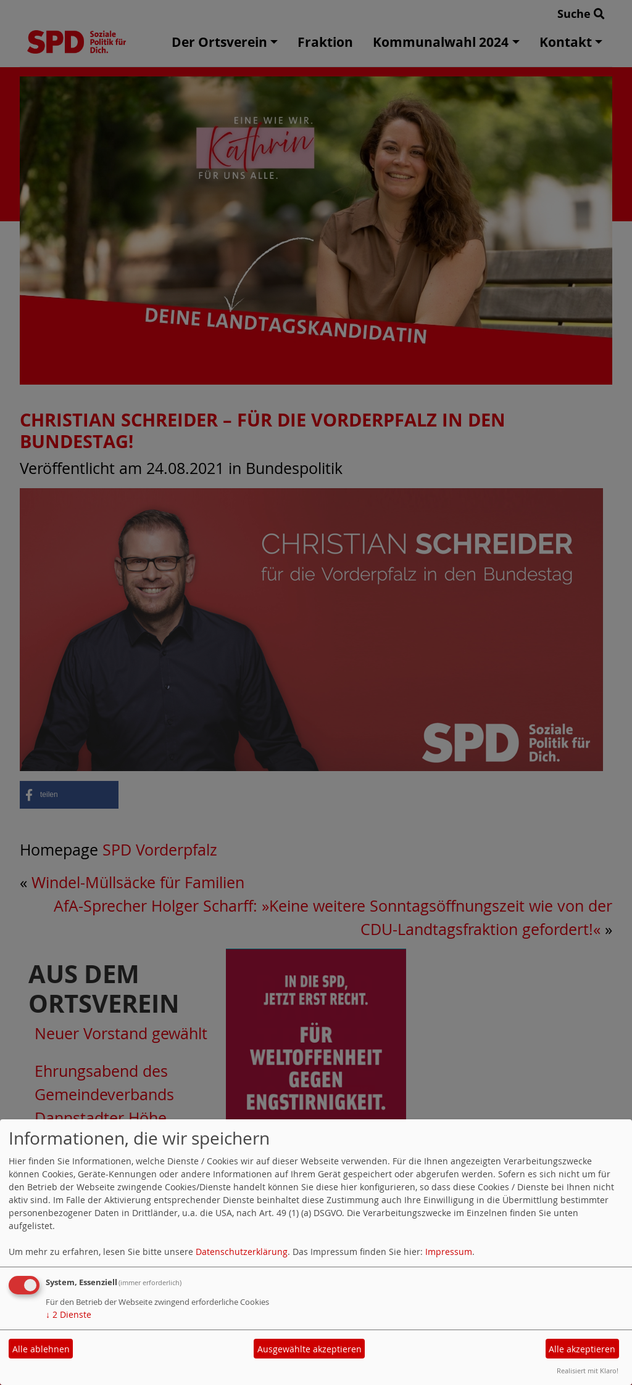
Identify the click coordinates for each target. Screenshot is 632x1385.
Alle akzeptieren (582, 1349)
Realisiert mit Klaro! (587, 1370)
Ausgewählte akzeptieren (309, 1349)
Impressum (448, 1251)
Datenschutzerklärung (242, 1251)
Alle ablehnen (41, 1349)
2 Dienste (68, 1314)
